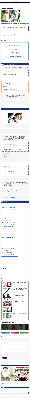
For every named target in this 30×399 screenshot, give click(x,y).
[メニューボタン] (29, 1)
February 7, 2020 (13, 192)
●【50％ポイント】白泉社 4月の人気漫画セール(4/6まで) (7, 226)
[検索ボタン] (1, 1)
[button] (3, 23)
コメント (3, 341)
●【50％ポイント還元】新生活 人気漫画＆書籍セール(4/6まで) (8, 222)
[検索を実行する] (28, 393)
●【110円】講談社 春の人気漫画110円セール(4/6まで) (15, 56)
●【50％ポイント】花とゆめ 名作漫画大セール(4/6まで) (7, 237)
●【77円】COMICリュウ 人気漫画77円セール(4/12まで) (7, 252)
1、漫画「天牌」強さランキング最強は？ (8, 35)
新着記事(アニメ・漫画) (9, 322)
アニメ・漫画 (3, 322)
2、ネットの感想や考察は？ (6, 36)
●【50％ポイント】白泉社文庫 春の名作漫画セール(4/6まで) (8, 248)
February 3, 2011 (12, 97)
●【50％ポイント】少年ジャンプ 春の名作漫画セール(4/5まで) (15, 45)
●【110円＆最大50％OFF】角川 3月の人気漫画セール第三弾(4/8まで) (9, 256)
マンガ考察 (13, 322)
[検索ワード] (15, 393)
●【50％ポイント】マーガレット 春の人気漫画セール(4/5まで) (8, 218)
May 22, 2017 (11, 139)
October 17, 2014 (13, 197)
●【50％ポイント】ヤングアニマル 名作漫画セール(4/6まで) (15, 53)
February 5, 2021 (10, 185)
